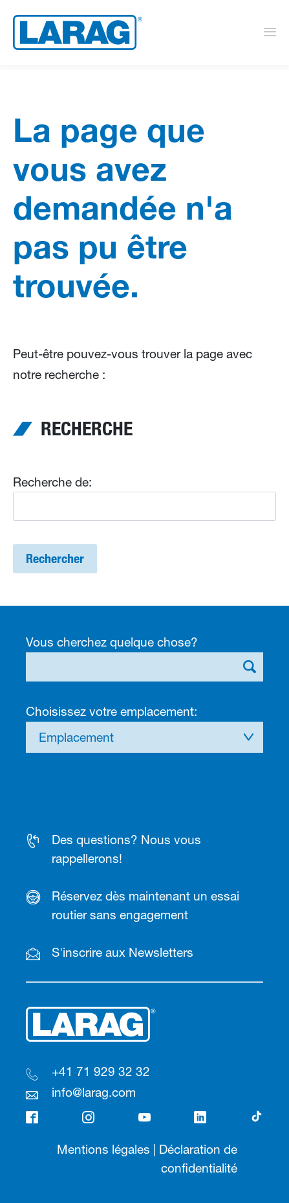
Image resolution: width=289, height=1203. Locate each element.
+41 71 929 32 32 (101, 1071)
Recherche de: (52, 482)
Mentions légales (103, 1149)
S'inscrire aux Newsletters (122, 952)
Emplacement (76, 737)
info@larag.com (94, 1092)
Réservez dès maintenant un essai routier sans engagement (145, 905)
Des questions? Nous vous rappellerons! (126, 848)
